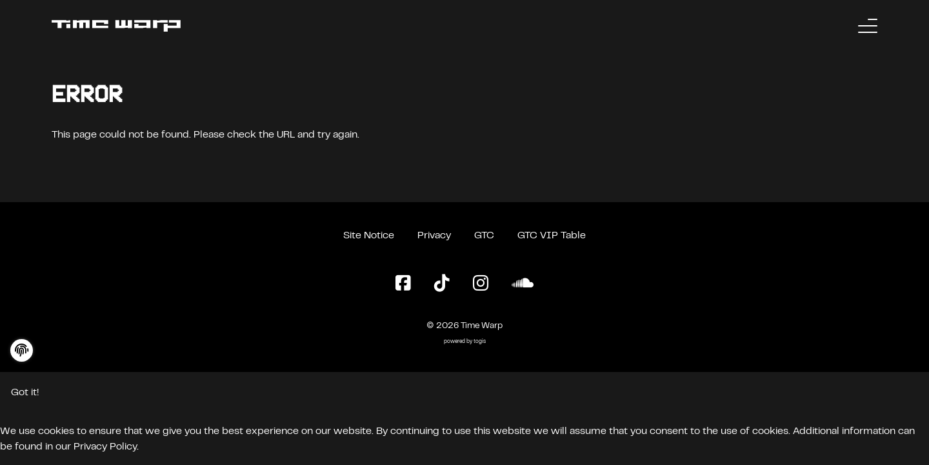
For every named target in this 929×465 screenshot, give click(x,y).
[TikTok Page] (442, 284)
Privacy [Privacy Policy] (434, 235)
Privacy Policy (105, 446)
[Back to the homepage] (116, 25)
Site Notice (368, 235)
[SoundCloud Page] (522, 284)
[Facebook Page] (403, 284)
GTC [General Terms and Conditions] (484, 235)
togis (480, 342)
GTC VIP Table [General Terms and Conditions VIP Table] (551, 235)
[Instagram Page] (481, 284)
